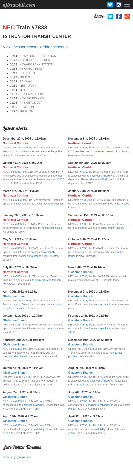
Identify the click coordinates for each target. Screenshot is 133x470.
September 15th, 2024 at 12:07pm (90, 215)
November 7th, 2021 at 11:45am (89, 291)
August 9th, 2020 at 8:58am (86, 368)
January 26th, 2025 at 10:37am (23, 215)
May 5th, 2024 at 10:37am (20, 239)
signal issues (34, 256)
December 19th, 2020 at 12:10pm (90, 339)
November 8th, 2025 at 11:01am (89, 138)
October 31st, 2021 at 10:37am (23, 315)
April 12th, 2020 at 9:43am (85, 416)
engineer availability (101, 175)
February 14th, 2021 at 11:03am (89, 315)
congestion (99, 151)
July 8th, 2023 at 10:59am (20, 267)
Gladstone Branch (80, 271)
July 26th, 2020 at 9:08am (85, 392)
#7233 (12, 332)
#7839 (103, 179)
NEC (9, 27)
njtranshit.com (19, 4)
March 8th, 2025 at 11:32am (21, 190)
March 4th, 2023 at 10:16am (86, 267)
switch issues (115, 227)
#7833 (27, 147)
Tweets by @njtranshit (17, 457)
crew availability (96, 429)
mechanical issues (53, 203)
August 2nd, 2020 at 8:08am (21, 392)
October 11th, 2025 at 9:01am (22, 162)
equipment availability (43, 252)
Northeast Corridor (15, 143)
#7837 (60, 179)
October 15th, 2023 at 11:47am (88, 239)
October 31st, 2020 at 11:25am (23, 368)
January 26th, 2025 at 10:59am (88, 190)
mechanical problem (14, 356)
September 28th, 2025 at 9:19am (89, 162)
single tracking (43, 280)
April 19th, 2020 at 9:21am (20, 416)
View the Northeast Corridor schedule (36, 47)
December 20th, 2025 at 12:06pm (25, 138)
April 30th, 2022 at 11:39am (21, 291)
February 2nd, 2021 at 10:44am (23, 339)
